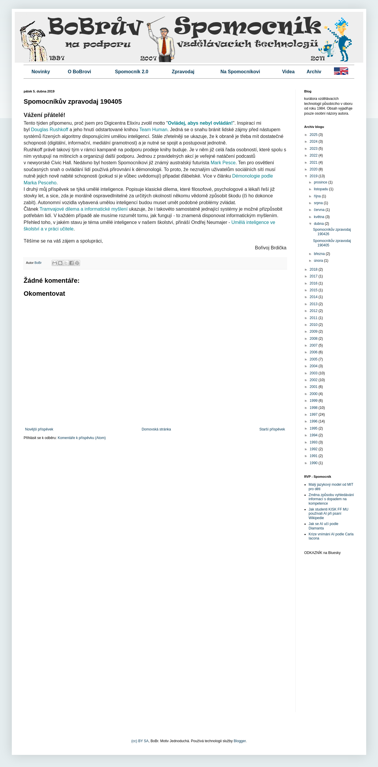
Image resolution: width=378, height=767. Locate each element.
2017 (314, 276)
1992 (314, 449)
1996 (314, 421)
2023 (314, 149)
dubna (319, 224)
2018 (314, 269)
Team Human (153, 129)
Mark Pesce (223, 162)
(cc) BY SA (140, 741)
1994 (314, 435)
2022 (314, 155)
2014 (314, 297)
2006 (314, 352)
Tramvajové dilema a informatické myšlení (84, 209)
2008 (314, 339)
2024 (314, 141)
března (320, 254)
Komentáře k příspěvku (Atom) (82, 438)
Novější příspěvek (39, 429)
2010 (314, 325)
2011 (314, 318)
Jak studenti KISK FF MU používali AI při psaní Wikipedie (328, 513)
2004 (314, 366)
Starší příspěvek (272, 429)
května (319, 217)
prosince (321, 182)
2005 (314, 359)
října (318, 196)
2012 (314, 311)
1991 (314, 456)
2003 (314, 373)
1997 (314, 414)
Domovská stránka (156, 429)
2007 (314, 345)
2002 (314, 380)
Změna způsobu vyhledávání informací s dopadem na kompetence (331, 499)
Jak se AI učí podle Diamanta (323, 526)
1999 (314, 401)
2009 (314, 331)
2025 (314, 135)
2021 (314, 162)
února (319, 261)
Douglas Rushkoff (49, 129)
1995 (314, 428)
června (319, 210)
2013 (314, 304)
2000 (314, 394)
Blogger (240, 741)
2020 (314, 169)
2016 (314, 283)
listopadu (321, 189)
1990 (314, 463)
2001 (314, 387)
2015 (314, 290)
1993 (314, 442)
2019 (314, 176)
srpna (319, 203)
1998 (314, 408)
